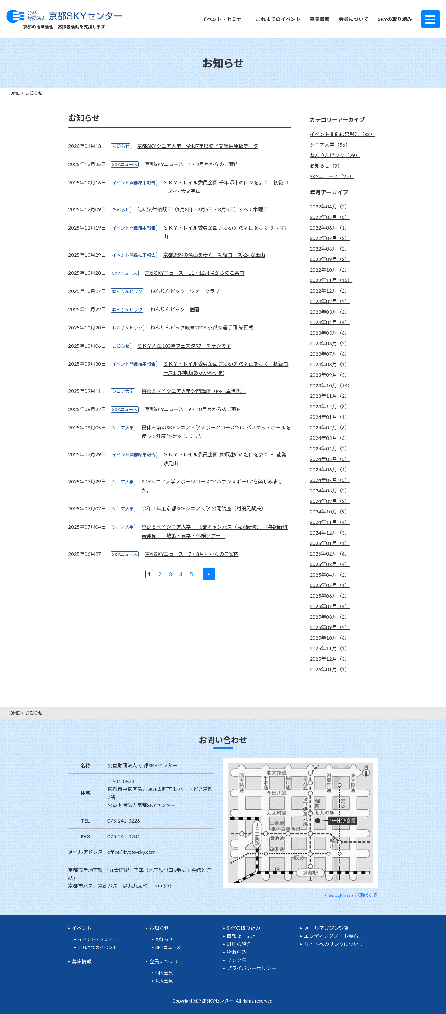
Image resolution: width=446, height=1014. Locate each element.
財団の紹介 (239, 944)
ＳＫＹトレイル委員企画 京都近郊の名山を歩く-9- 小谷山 (224, 232)
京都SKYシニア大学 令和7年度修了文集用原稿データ (197, 146)
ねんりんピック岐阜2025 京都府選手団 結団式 (201, 327)
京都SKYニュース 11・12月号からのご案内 (194, 273)
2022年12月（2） (330, 291)
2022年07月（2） (330, 238)
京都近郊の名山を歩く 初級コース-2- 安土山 (214, 255)
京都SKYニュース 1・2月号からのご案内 (192, 164)
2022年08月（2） (330, 248)
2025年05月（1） (330, 585)
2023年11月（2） (330, 396)
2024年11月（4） (330, 522)
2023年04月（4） (330, 322)
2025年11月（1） (330, 648)
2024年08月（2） (330, 490)
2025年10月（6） (330, 638)
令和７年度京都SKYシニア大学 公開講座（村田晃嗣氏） (204, 508)
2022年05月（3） (330, 217)
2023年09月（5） (330, 375)
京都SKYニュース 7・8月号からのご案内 (192, 554)
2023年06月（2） (330, 343)
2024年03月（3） (330, 438)
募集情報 (320, 19)
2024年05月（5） (330, 459)
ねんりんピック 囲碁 (175, 309)
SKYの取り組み (395, 19)
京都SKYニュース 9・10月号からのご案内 (193, 409)
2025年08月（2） (330, 617)
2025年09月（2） (330, 627)
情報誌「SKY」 (243, 936)
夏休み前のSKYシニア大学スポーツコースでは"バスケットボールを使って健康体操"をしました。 (216, 431)
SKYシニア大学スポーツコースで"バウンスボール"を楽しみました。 (212, 486)
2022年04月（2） (330, 206)
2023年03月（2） (330, 312)
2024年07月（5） (330, 480)
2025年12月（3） (330, 659)
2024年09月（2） (330, 501)
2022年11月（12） (331, 280)
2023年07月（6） (330, 354)
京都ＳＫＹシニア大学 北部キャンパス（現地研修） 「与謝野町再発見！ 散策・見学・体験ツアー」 (215, 531)
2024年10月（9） (330, 511)
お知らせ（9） (326, 166)
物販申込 (237, 952)
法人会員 (164, 980)
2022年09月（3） (330, 259)
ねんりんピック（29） (335, 155)
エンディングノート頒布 (331, 936)
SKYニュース (168, 947)
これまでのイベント (278, 19)
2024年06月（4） (330, 469)
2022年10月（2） (330, 270)
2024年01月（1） (330, 417)
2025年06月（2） (330, 596)
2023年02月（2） (330, 301)
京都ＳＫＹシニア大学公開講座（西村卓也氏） (194, 391)
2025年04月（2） (330, 575)
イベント (82, 928)
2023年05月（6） (330, 333)
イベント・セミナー (224, 19)
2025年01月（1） (330, 543)
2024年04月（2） (330, 448)
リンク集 (237, 960)
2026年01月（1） (330, 669)
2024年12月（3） (330, 532)
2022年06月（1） (330, 227)
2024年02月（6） (330, 427)
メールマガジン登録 (326, 928)
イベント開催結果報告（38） (342, 134)
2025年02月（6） (330, 553)
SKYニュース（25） (332, 176)
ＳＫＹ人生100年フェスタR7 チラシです (184, 346)
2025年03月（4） (330, 564)
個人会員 (164, 972)
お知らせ (159, 928)
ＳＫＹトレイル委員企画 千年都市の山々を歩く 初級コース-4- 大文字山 (225, 186)
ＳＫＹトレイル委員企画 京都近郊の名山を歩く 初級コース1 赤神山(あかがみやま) (225, 368)
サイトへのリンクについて (334, 944)
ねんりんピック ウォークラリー (187, 291)
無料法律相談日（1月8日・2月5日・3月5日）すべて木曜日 (202, 209)
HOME (13, 93)
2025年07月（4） (330, 606)
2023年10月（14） (331, 385)
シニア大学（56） (330, 145)
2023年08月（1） (330, 364)
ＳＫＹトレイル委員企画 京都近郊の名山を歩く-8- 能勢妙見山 (224, 458)
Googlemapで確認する (353, 895)
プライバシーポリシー (251, 968)
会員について (354, 19)
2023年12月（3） (330, 406)
